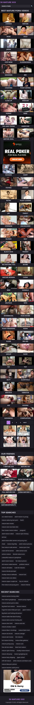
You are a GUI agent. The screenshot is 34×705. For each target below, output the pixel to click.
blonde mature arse (19, 554)
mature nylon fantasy (22, 534)
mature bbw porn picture (9, 664)
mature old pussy (7, 654)
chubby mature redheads (9, 574)
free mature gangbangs (9, 599)
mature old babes (7, 568)
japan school (21, 657)
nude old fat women (8, 551)
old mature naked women (9, 564)
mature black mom (24, 630)
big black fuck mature (8, 606)
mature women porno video (10, 603)
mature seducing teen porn (10, 520)
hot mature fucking (7, 640)
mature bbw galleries (21, 640)
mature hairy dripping (8, 657)
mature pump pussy (8, 644)
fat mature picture (21, 561)
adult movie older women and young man (14, 540)
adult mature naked (8, 534)
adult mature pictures (25, 544)
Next (25, 422)
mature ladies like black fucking (11, 616)
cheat (3, 544)
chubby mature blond (23, 650)
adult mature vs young (21, 517)
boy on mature (23, 581)
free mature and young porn (10, 585)
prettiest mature (24, 564)
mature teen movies (8, 523)
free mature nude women (9, 547)
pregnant (22, 530)
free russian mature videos (10, 530)
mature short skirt (7, 623)
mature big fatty (12, 544)
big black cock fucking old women (12, 613)
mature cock (19, 644)
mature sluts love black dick (10, 527)
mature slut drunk (7, 633)
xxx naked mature (7, 517)
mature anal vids (20, 623)
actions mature (6, 554)
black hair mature (20, 647)
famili (22, 520)
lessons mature (21, 606)
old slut (4, 537)
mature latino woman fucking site (12, 620)
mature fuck (22, 574)
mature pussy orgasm (24, 599)
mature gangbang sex (20, 654)
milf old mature (6, 661)
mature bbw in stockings (9, 630)
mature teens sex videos (9, 578)
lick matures (19, 637)
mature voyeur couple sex (9, 581)
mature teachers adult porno (10, 667)
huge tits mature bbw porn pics (11, 610)
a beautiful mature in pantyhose (11, 557)
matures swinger (20, 633)
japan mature (27, 610)
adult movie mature (8, 561)
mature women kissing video (10, 596)
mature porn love (24, 547)
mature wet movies (7, 637)
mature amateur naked (9, 627)
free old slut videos (7, 647)
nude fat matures (20, 568)
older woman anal (21, 551)
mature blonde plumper (9, 571)
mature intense (25, 585)
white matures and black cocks (22, 661)
